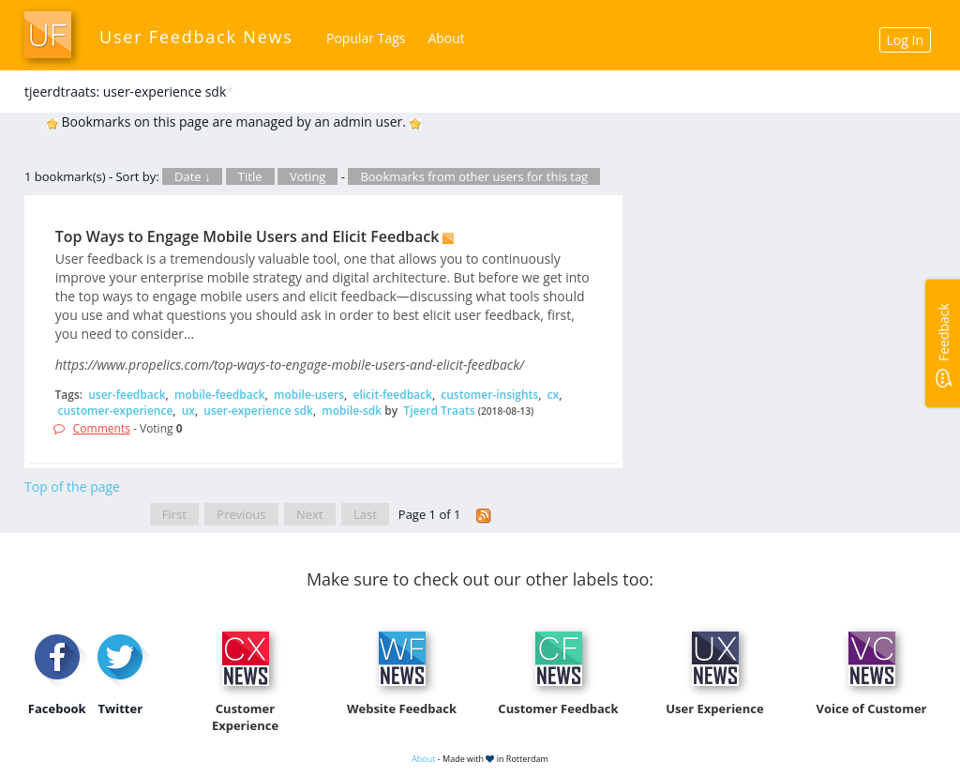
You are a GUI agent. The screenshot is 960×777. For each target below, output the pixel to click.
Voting (308, 176)
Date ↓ (192, 176)
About (446, 38)
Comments (101, 428)
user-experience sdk (258, 411)
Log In (905, 40)
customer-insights (489, 395)
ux (188, 411)
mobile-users (309, 395)
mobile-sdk (352, 411)
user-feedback (126, 395)
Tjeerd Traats (438, 411)
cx (554, 395)
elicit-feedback (391, 395)
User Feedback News (196, 36)
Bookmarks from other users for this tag (474, 176)
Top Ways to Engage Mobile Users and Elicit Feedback (247, 236)
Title (250, 176)
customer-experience (115, 411)
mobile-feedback (219, 395)
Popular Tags (365, 38)
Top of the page (72, 486)
